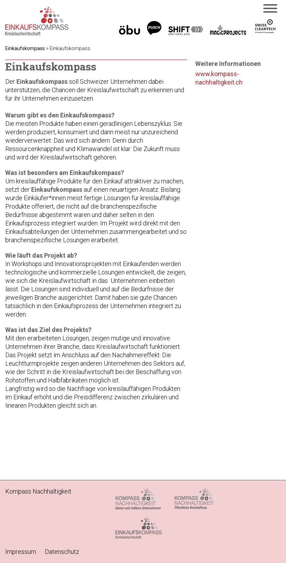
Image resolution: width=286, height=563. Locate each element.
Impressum (20, 551)
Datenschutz (62, 551)
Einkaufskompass (25, 48)
